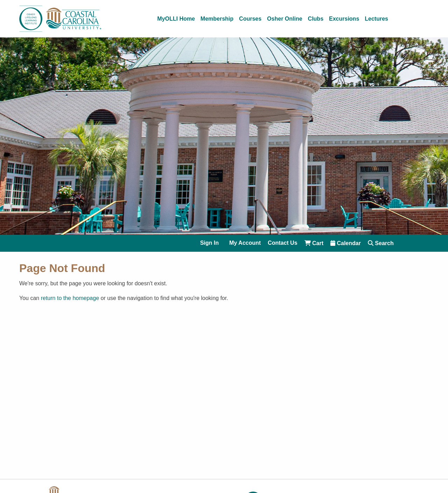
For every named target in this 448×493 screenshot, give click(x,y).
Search (381, 243)
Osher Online (284, 19)
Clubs (315, 19)
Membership (217, 19)
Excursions (344, 19)
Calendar (345, 243)
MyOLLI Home (176, 19)
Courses (250, 19)
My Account (245, 243)
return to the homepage (70, 298)
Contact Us (282, 243)
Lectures (376, 19)
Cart (313, 243)
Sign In (209, 243)
